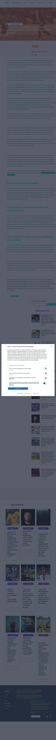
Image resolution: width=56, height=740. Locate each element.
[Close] (52, 346)
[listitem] (28, 365)
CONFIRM (18, 388)
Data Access (28, 393)
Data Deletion (20, 393)
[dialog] (28, 370)
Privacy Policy (36, 393)
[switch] (45, 368)
